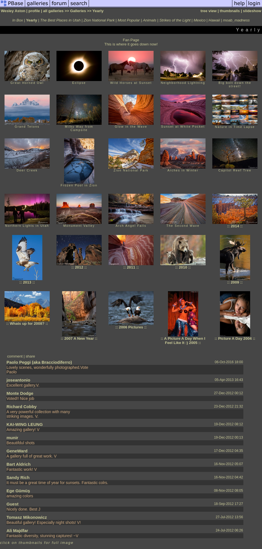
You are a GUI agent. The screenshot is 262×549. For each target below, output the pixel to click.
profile (34, 11)
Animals (149, 20)
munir (12, 437)
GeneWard (16, 450)
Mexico (200, 20)
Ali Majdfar (17, 530)
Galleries (78, 11)
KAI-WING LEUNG (24, 424)
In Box (17, 20)
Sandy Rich (18, 477)
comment (15, 356)
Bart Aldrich (18, 464)
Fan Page (131, 40)
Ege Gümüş (18, 490)
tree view (208, 11)
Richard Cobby (21, 406)
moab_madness (236, 20)
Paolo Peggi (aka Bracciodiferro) (39, 362)
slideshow (252, 11)
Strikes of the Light (174, 20)
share (30, 356)
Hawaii (214, 20)
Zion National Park (99, 20)
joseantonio (18, 380)
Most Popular (129, 20)
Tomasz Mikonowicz (26, 517)
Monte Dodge (19, 393)
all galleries (53, 11)
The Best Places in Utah (60, 20)
